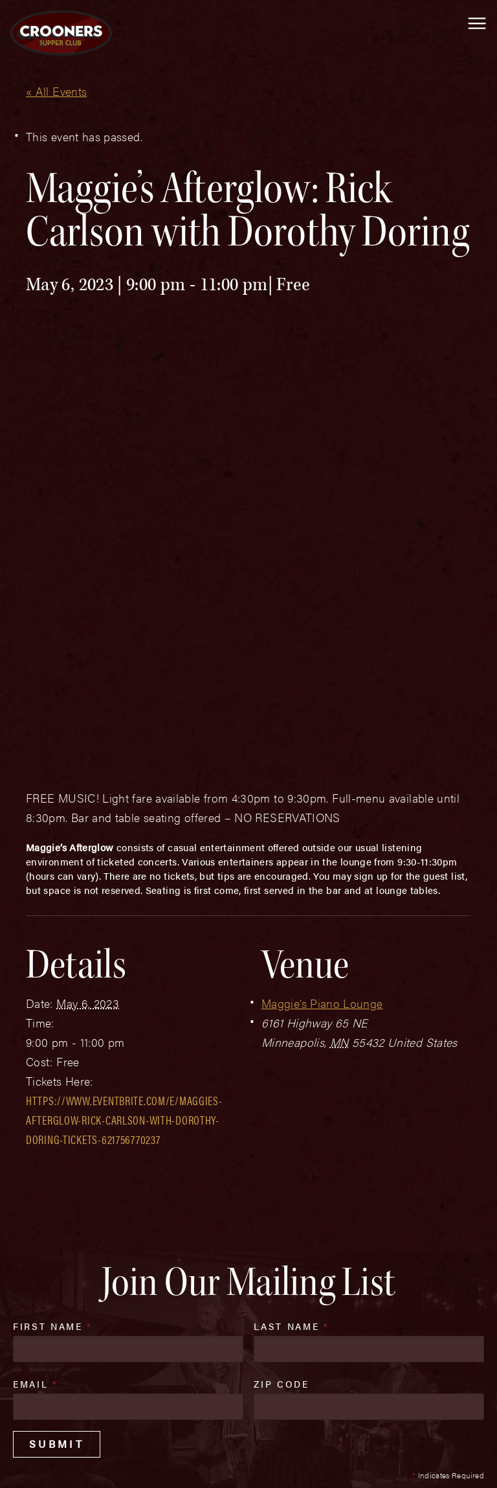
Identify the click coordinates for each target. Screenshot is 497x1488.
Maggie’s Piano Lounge (322, 749)
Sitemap (200, 1437)
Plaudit (76, 1463)
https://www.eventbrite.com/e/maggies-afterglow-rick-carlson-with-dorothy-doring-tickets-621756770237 (124, 865)
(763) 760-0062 (92, 1388)
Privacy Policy (272, 1437)
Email (35, 1129)
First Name (53, 1072)
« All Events (56, 91)
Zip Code (281, 1129)
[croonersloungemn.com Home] (61, 33)
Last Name (291, 1072)
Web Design (30, 1463)
